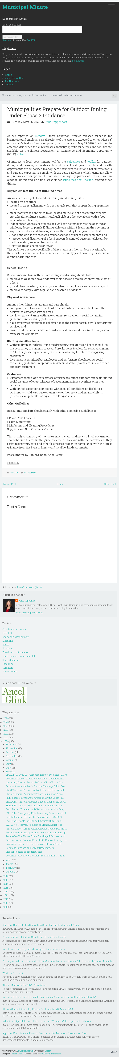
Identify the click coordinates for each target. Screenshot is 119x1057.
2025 (6, 722)
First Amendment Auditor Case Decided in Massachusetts (34, 937)
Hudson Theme (17, 1053)
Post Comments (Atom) (29, 587)
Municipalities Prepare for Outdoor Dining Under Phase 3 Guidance (57, 112)
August (9, 759)
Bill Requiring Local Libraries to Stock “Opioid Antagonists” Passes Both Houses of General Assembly (58, 961)
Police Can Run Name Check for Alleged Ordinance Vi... (36, 836)
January (10, 871)
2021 (6, 737)
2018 (6, 879)
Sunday (40, 135)
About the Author (14, 78)
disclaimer (78, 60)
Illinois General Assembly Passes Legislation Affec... (35, 793)
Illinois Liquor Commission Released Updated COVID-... (36, 828)
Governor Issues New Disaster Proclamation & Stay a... (35, 855)
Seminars (7, 667)
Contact (9, 84)
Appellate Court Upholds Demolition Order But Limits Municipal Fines (40, 925)
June (9, 767)
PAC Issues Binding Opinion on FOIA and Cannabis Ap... (36, 832)
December (11, 744)
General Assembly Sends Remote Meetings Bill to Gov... (36, 786)
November (12, 748)
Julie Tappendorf (56, 122)
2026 (6, 718)
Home (8, 74)
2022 (6, 733)
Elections (7, 640)
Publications (12, 81)
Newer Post (9, 484)
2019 (6, 876)
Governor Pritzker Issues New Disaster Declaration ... (35, 778)
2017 (6, 883)
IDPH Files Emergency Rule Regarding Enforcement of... (36, 813)
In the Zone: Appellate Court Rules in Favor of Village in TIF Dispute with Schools (46, 1021)
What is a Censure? (12, 973)
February (11, 867)
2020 (6, 741)
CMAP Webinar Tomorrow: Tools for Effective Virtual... (35, 790)
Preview (7, 40)
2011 (6, 906)
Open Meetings (10, 660)
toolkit (91, 161)
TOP (114, 1051)
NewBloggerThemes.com (50, 1053)
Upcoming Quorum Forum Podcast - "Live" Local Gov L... (36, 782)
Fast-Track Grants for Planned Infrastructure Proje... (34, 820)
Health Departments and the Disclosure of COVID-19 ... (35, 817)
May (8, 771)
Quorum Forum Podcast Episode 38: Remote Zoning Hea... (37, 840)
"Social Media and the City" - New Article (24, 985)
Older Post (110, 484)
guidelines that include (78, 179)
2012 (6, 903)
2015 (6, 891)
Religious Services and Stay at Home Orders (30, 847)
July (8, 763)
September (12, 756)
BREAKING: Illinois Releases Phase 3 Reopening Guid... (36, 801)
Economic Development (15, 636)
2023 (6, 729)
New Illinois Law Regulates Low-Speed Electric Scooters (33, 949)
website (21, 154)
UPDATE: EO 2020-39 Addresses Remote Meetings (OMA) (36, 774)
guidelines (73, 161)
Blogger (48, 1050)
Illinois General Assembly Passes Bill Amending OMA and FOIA (37, 1009)
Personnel (8, 663)
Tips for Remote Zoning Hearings (24, 851)
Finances (7, 648)
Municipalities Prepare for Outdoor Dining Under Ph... (35, 797)
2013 (6, 899)
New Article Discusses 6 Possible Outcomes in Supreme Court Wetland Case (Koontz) (49, 997)
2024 (6, 725)
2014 (6, 895)
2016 (6, 887)
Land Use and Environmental (18, 656)
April (9, 860)
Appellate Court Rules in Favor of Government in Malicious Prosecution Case (44, 1033)
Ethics (5, 644)
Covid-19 (14, 472)
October (10, 752)
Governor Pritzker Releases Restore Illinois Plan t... (34, 844)
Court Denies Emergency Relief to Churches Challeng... (36, 809)
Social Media (9, 671)
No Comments (30, 472)
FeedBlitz (31, 40)
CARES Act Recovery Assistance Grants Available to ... (35, 824)
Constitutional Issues (14, 629)
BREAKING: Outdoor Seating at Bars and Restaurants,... (35, 805)
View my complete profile (29, 612)
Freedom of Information (15, 652)
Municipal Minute (25, 6)
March (9, 863)
